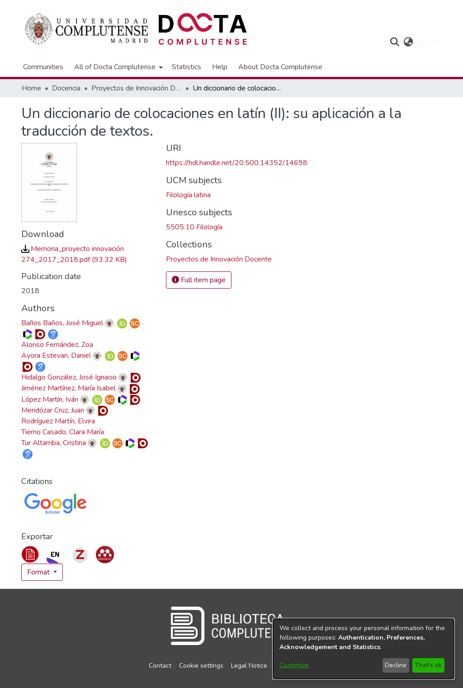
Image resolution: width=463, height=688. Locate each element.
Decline (395, 665)
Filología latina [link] (188, 195)
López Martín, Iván (49, 399)
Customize (294, 665)
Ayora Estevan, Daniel (56, 356)
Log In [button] (427, 42)
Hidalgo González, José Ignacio (69, 377)
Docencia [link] (66, 88)
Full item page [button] (199, 280)
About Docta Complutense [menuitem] (280, 67)
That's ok (428, 665)
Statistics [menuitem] (186, 67)
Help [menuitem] (219, 67)
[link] (219, 259)
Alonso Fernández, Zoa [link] (57, 345)
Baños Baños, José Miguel (62, 323)
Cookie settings (201, 665)
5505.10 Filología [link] (194, 227)
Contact (160, 665)
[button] (394, 42)
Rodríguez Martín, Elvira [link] (58, 421)
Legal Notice (249, 665)
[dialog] (363, 649)
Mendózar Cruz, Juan (52, 410)
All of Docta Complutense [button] (115, 67)
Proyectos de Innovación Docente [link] (136, 88)
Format (39, 572)
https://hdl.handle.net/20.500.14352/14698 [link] (236, 163)
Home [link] (31, 88)
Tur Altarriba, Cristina (53, 443)
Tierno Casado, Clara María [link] (62, 432)
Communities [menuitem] (43, 67)
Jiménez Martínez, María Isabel (68, 388)
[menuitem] (117, 67)
